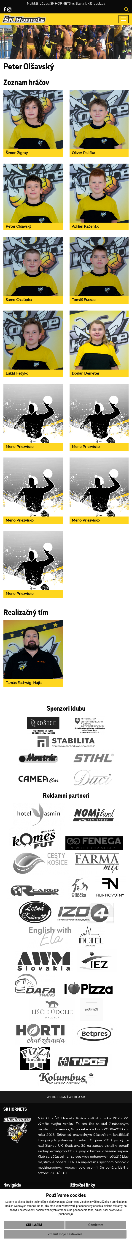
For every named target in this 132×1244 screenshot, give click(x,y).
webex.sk (77, 1097)
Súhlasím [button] (34, 1225)
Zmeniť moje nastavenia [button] (65, 1234)
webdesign (57, 1097)
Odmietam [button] (95, 1225)
